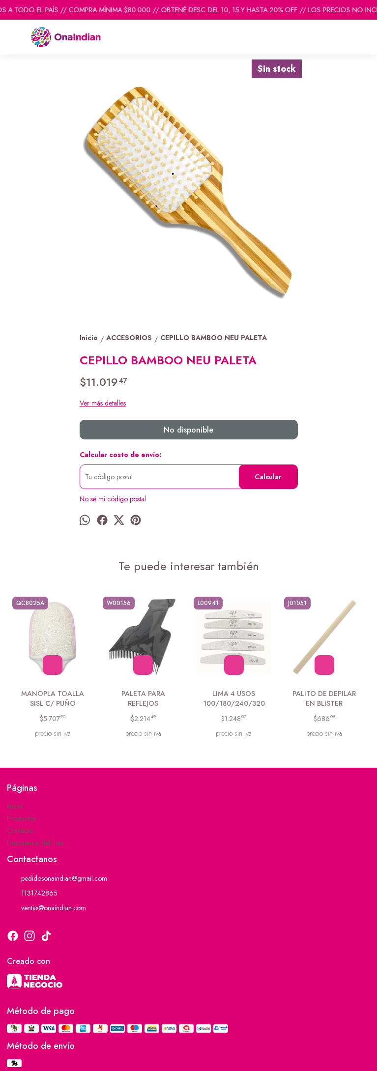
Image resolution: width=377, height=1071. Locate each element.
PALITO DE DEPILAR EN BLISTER (324, 698)
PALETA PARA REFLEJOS (143, 698)
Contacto (20, 831)
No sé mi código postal (113, 499)
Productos (21, 818)
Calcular (268, 477)
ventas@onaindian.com (46, 908)
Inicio (14, 806)
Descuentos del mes (35, 843)
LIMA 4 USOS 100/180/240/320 (234, 698)
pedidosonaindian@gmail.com (57, 878)
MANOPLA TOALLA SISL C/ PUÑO (52, 698)
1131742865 (32, 893)
